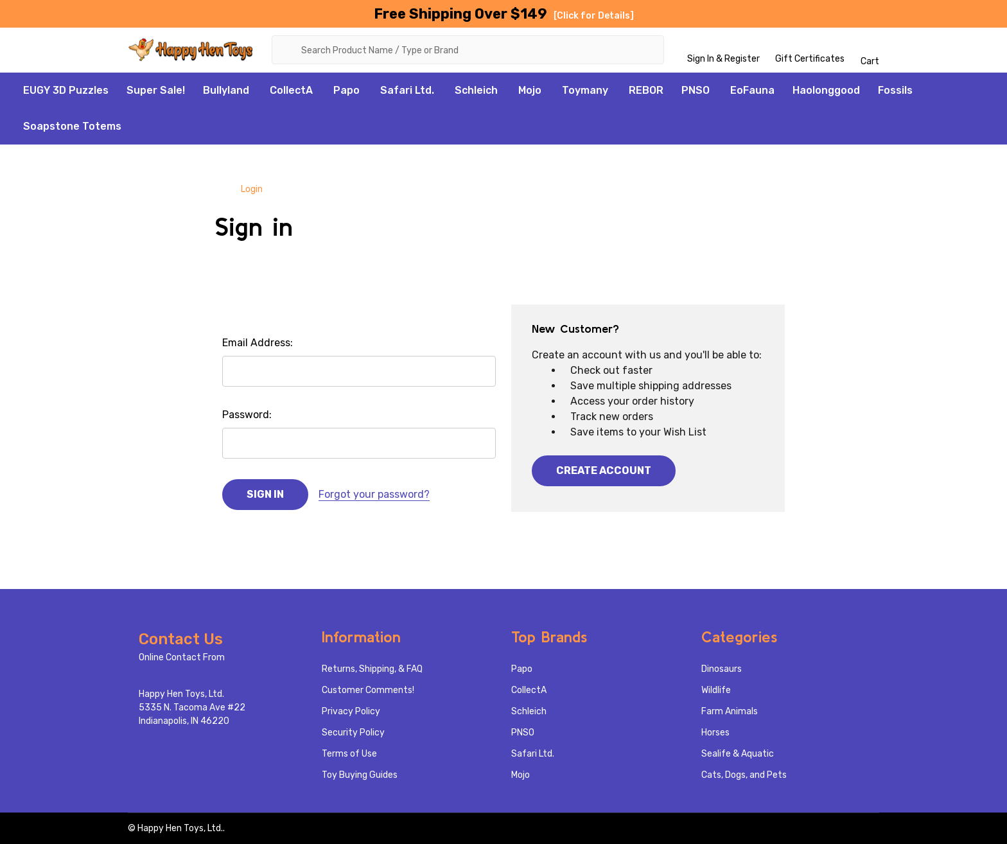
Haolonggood (826, 90)
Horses (715, 732)
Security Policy (353, 732)
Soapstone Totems (72, 126)
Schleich (476, 90)
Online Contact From (182, 657)
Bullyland (226, 90)
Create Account (603, 470)
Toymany (585, 90)
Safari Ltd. (407, 90)
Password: (247, 415)
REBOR (646, 90)
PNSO (695, 90)
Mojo (529, 90)
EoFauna (752, 90)
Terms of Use (349, 753)
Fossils (895, 90)
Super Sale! (156, 90)
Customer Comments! (368, 690)
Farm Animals (729, 711)
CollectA (291, 90)
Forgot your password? (374, 494)
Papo (346, 90)
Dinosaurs (721, 669)
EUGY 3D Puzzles (66, 90)
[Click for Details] (594, 15)
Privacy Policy (351, 711)
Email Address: (257, 343)
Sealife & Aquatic (737, 753)
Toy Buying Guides (360, 774)
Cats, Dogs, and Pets (744, 774)
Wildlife (716, 690)
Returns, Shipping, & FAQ (372, 669)
